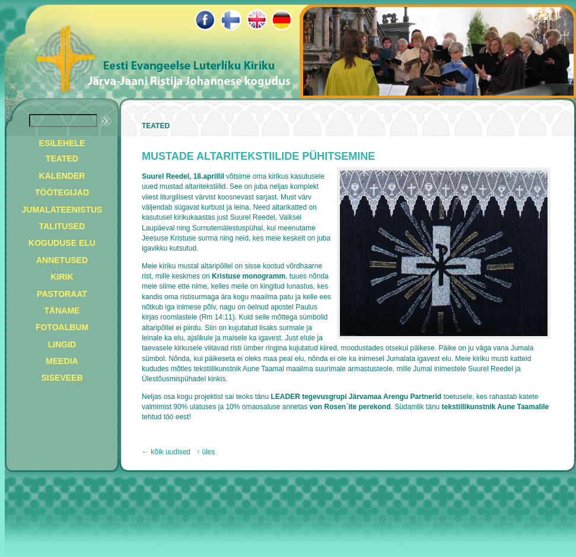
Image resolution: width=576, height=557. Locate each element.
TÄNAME (62, 310)
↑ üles (205, 452)
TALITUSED (62, 226)
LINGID (62, 344)
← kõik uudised (166, 452)
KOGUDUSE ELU (62, 243)
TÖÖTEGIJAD (62, 192)
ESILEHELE (62, 143)
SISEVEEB (61, 377)
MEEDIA (62, 361)
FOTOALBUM (62, 327)
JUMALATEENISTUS (62, 209)
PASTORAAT (62, 294)
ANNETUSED (62, 260)
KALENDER (62, 176)
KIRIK (61, 276)
